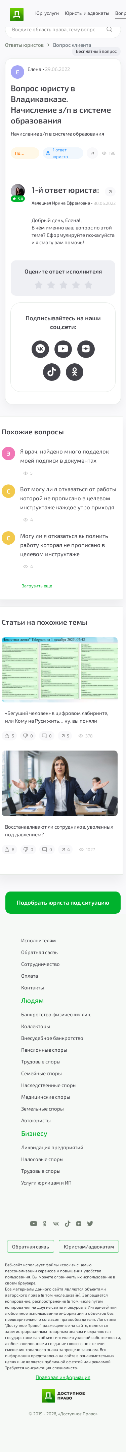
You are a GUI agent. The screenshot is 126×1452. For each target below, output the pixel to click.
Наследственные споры (49, 1085)
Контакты (32, 987)
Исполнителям (38, 940)
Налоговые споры (42, 1159)
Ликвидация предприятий (52, 1147)
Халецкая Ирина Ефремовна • (63, 203)
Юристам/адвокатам (89, 1246)
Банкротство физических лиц (55, 1014)
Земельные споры (42, 1108)
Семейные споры (41, 1073)
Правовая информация (63, 1377)
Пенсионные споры (44, 1050)
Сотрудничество (40, 964)
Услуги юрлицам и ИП (46, 1182)
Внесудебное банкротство (52, 1038)
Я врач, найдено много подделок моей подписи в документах (64, 456)
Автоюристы (36, 1120)
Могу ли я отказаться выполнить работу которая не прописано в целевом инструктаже (64, 544)
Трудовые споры (40, 1061)
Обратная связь (39, 952)
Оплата (29, 976)
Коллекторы (35, 1026)
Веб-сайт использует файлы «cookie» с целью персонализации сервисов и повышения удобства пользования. (53, 1270)
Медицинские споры (45, 1097)
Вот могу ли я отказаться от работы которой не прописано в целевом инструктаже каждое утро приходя (68, 497)
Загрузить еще (37, 585)
